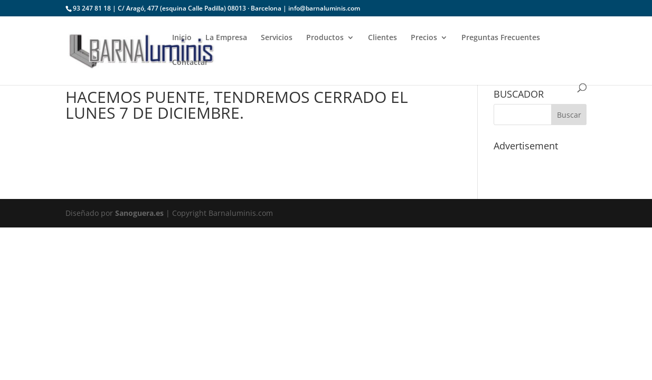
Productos (325, 38)
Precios (424, 38)
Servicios (276, 38)
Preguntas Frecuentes (500, 38)
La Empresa (226, 38)
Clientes (382, 38)
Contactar (190, 63)
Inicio (182, 38)
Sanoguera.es (139, 213)
